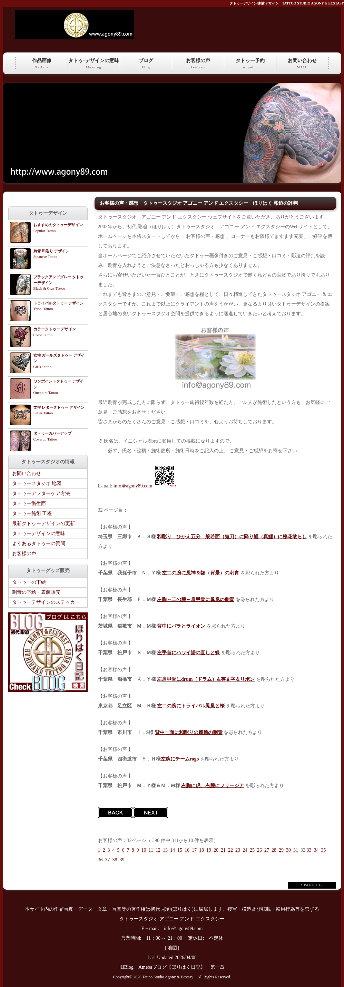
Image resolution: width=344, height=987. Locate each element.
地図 (172, 947)
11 (151, 850)
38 (114, 859)
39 (122, 859)
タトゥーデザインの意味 (38, 533)
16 (187, 850)
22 (230, 850)
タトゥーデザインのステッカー (46, 602)
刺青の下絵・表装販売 (36, 592)
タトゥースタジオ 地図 (37, 483)
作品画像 (42, 64)
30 (288, 850)
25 (252, 850)
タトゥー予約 (250, 64)
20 (216, 850)
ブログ (146, 64)
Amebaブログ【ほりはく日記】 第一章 (183, 967)
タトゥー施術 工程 (32, 513)
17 (194, 850)
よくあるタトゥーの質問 (38, 543)
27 (266, 850)
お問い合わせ (302, 64)
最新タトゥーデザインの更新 (43, 523)
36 (100, 859)
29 (281, 850)
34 (316, 850)
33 (308, 850)
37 (107, 859)
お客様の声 (198, 64)
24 (245, 850)
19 (208, 850)
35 (323, 850)
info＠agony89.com (133, 485)
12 (158, 850)
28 (274, 850)
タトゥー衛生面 (29, 503)
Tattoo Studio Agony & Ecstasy (167, 977)
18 (201, 850)
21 (223, 850)
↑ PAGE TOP (312, 885)
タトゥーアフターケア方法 (41, 493)
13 (165, 850)
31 (295, 850)
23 (237, 850)
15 (179, 850)
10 (143, 850)
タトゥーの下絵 (29, 582)
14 (172, 850)
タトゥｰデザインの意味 (94, 64)
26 (259, 850)
